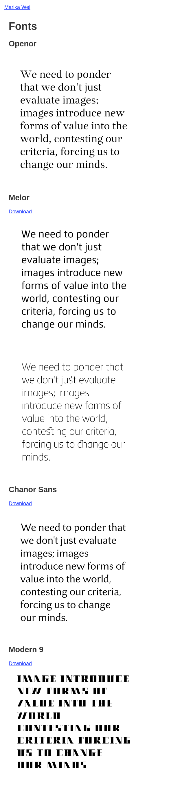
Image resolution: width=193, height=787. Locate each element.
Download (20, 212)
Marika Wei (17, 7)
